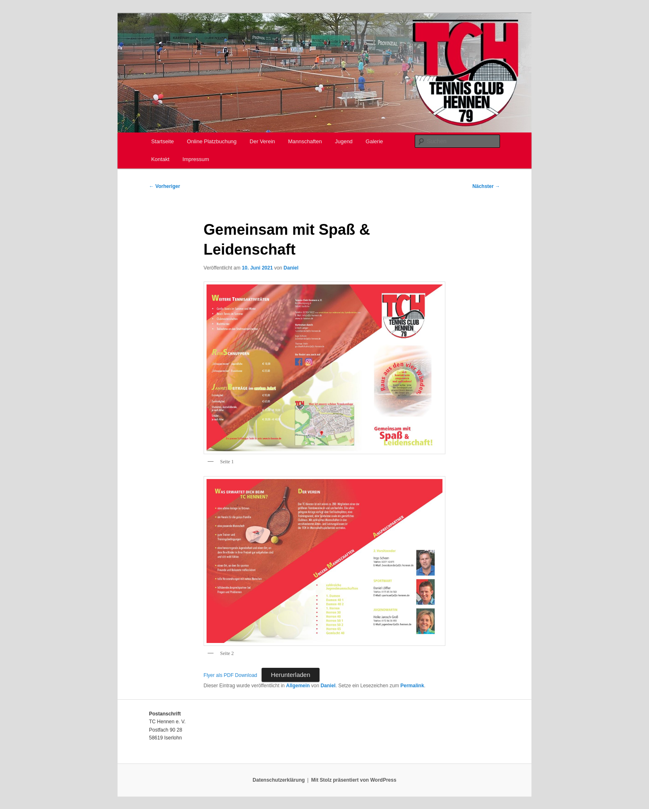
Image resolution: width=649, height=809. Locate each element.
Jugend (344, 141)
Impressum (196, 159)
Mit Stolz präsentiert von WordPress (354, 780)
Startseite (162, 141)
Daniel (291, 268)
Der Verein (262, 141)
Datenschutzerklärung (278, 780)
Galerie (374, 141)
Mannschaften (305, 141)
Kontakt (160, 159)
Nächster (486, 186)
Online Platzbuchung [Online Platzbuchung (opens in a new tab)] (212, 141)
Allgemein (298, 686)
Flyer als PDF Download (230, 675)
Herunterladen (290, 674)
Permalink (412, 686)
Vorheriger (164, 186)
